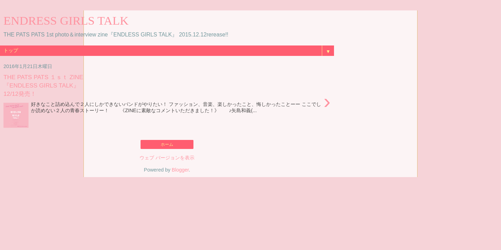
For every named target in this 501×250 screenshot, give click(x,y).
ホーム (167, 144)
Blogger (180, 170)
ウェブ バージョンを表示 (167, 157)
